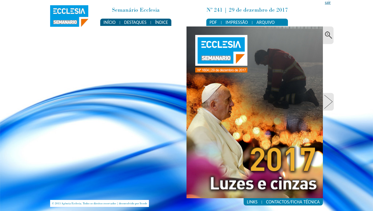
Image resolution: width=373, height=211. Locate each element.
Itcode (143, 203)
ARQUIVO (265, 22)
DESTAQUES (135, 22)
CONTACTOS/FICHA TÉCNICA (293, 202)
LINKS (252, 202)
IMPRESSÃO (237, 22)
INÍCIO (109, 22)
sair (328, 2)
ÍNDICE (161, 22)
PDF (213, 22)
